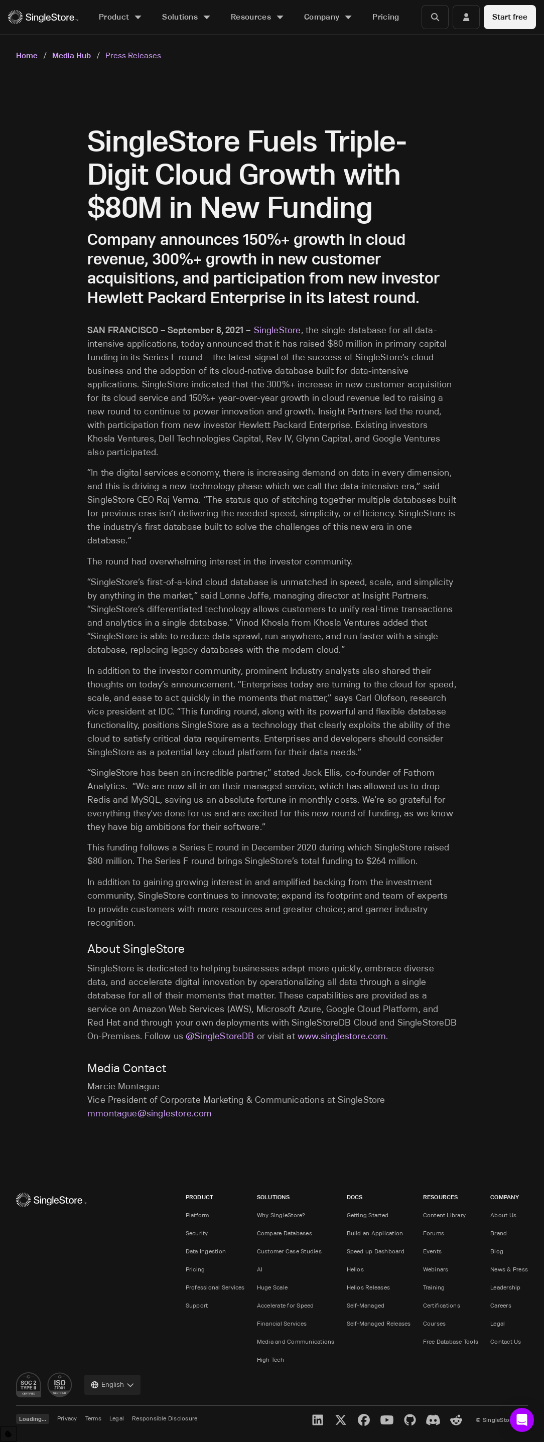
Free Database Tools (451, 1341)
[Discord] (433, 1420)
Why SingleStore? (281, 1215)
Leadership (505, 1287)
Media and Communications (296, 1341)
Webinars (436, 1269)
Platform (197, 1215)
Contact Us (505, 1341)
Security (197, 1233)
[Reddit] (456, 1420)
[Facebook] (363, 1420)
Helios (355, 1269)
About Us (503, 1215)
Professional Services (215, 1287)
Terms (93, 1418)
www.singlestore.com (342, 1036)
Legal (497, 1323)
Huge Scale (272, 1287)
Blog (496, 1251)
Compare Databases (284, 1233)
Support (197, 1305)
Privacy (67, 1418)
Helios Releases (368, 1287)
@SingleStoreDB (220, 1036)
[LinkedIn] (317, 1420)
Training (434, 1287)
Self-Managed (366, 1305)
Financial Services (282, 1323)
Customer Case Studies (289, 1251)
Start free (509, 17)
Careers (500, 1305)
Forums (433, 1233)
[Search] (435, 17)
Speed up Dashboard (375, 1251)
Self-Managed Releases (379, 1323)
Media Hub (71, 55)
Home (27, 55)
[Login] (466, 17)
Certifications (441, 1305)
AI (259, 1269)
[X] (340, 1420)
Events (432, 1251)
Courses (434, 1323)
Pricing (195, 1269)
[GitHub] (410, 1420)
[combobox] (112, 1385)
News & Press (509, 1269)
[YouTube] (386, 1420)
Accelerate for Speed (285, 1305)
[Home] (43, 17)
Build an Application (375, 1233)
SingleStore (277, 330)
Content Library (444, 1215)
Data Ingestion (206, 1251)
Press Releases (133, 55)
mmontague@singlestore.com (149, 1113)
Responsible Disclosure (164, 1418)
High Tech (270, 1359)
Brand (498, 1233)
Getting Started (368, 1215)
